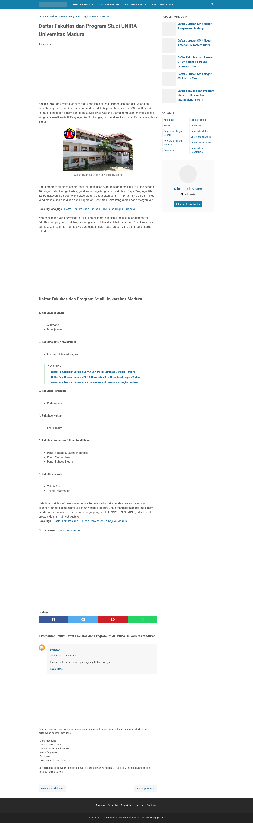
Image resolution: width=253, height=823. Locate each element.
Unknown (55, 650)
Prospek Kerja (135, 4)
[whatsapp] (142, 619)
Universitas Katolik (201, 136)
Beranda (100, 805)
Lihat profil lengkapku (188, 204)
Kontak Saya (127, 805)
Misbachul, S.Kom (188, 189)
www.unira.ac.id (68, 530)
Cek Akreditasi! (163, 4)
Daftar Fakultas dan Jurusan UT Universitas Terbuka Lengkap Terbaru (195, 62)
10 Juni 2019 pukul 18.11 (64, 655)
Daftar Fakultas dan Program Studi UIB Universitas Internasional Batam (195, 95)
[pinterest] (113, 619)
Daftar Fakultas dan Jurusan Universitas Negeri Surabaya (100, 209)
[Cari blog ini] (212, 4)
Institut (167, 125)
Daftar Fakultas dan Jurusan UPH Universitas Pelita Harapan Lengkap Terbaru (94, 382)
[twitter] (83, 619)
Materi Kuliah (109, 4)
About (140, 805)
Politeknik (169, 150)
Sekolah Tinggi (198, 119)
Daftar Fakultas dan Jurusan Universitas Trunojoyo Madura (90, 521)
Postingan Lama (146, 788)
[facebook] (53, 619)
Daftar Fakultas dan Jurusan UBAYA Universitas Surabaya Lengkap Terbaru (93, 371)
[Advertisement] (98, 75)
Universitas (197, 125)
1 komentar (45, 44)
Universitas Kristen (201, 142)
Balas (53, 669)
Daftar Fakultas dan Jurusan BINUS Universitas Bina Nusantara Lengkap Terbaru (96, 377)
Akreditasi (169, 119)
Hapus (60, 669)
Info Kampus (82, 4)
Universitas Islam (200, 131)
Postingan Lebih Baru (52, 788)
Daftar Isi (113, 805)
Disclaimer (152, 805)
